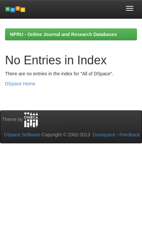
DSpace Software (22, 134)
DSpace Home (20, 83)
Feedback (130, 134)
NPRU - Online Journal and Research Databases (63, 34)
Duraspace (104, 134)
